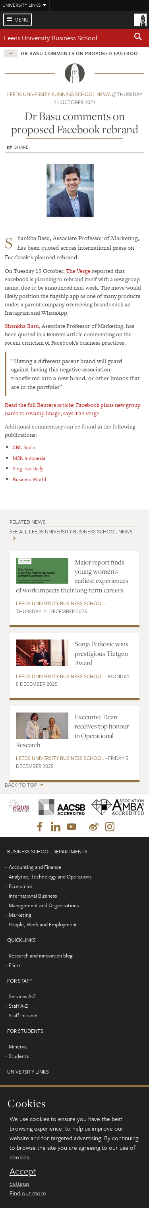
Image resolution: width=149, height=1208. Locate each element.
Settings (19, 1183)
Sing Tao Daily (28, 468)
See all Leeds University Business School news (71, 531)
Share (21, 146)
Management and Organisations (44, 905)
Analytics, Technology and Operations (50, 876)
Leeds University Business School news (59, 94)
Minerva (18, 1046)
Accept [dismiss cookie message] (23, 1171)
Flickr (15, 965)
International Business (33, 896)
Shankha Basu (22, 326)
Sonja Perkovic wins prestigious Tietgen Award (101, 653)
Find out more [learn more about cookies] (28, 1192)
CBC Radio (24, 447)
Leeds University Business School (50, 38)
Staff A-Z (18, 1006)
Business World (29, 479)
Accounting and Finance (35, 867)
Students (19, 1056)
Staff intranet (23, 1015)
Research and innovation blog (41, 955)
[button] (138, 37)
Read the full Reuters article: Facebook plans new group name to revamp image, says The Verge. (73, 409)
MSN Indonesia (29, 458)
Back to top (21, 785)
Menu (21, 20)
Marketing (20, 915)
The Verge (78, 271)
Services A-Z (22, 996)
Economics (20, 886)
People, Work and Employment (43, 924)
